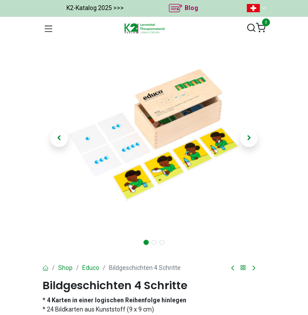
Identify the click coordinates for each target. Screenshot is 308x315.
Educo (90, 267)
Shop (65, 267)
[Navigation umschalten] (48, 28)
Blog (191, 7)
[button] (59, 138)
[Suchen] (251, 28)
